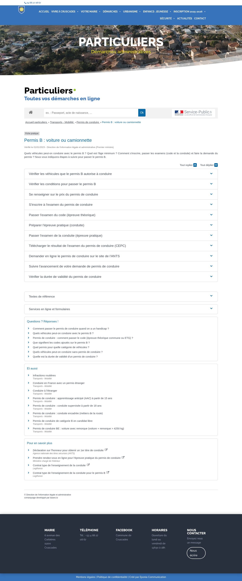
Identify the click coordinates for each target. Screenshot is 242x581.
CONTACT (199, 18)
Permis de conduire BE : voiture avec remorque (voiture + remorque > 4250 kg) (78, 428)
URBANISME (131, 11)
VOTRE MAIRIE (90, 11)
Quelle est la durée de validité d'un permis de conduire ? (65, 356)
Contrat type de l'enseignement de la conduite (61, 465)
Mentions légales (85, 577)
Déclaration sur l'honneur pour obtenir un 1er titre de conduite (70, 450)
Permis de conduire (88, 122)
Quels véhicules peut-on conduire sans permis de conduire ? (68, 351)
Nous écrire (193, 553)
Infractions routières (44, 375)
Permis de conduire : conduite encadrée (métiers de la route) (68, 413)
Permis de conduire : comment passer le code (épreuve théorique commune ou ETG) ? (83, 337)
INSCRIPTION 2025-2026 (189, 11)
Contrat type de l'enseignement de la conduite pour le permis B (71, 472)
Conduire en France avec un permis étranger (59, 383)
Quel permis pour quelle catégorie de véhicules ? (61, 347)
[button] (121, 174)
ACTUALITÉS (183, 18)
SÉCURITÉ (166, 18)
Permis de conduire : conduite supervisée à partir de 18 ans (67, 405)
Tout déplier (209, 165)
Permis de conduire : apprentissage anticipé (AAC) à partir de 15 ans (72, 398)
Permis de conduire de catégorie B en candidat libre (63, 420)
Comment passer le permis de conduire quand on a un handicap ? (71, 328)
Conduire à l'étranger (45, 390)
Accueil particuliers (36, 122)
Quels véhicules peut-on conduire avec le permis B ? (63, 333)
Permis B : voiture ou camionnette (121, 122)
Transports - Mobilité (62, 122)
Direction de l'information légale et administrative (48, 495)
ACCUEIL (43, 11)
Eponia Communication (153, 577)
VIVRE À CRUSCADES (64, 11)
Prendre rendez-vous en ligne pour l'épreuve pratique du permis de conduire (79, 457)
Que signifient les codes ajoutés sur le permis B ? (61, 342)
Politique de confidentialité (112, 577)
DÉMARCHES (111, 11)
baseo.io (54, 497)
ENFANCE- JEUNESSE (156, 11)
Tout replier (188, 165)
